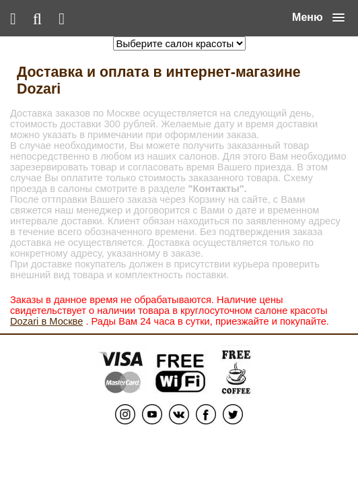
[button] (318, 17)
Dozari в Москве (46, 321)
